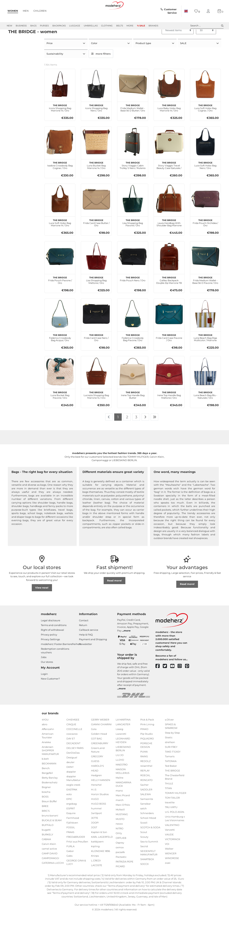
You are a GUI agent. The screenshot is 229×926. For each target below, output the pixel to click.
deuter (70, 774)
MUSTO (120, 831)
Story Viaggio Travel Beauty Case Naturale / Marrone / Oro (169, 177)
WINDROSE (172, 870)
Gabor (70, 863)
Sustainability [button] (55, 66)
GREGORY (97, 768)
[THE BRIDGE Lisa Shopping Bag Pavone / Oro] (132, 211)
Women (12, 10)
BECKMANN (49, 775)
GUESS (95, 773)
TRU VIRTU (171, 819)
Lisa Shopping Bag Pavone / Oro (132, 234)
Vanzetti (170, 841)
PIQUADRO (147, 750)
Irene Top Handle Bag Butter (133, 407)
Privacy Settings (50, 651)
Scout (143, 844)
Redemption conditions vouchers (55, 663)
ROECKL (145, 787)
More (129, 25)
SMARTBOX (147, 871)
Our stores (47, 674)
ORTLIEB (121, 850)
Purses (44, 25)
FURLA (70, 858)
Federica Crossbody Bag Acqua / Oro (60, 349)
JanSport (96, 825)
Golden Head (99, 746)
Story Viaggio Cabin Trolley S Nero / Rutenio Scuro (133, 177)
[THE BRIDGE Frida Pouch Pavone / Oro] (60, 269)
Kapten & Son (99, 844)
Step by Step (172, 744)
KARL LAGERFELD (102, 849)
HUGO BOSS (98, 815)
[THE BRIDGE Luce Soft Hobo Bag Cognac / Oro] (205, 96)
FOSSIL (70, 839)
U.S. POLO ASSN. (175, 824)
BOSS (45, 808)
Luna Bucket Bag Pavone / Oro (60, 407)
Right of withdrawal (52, 642)
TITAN (168, 800)
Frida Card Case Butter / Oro (96, 234)
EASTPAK (71, 801)
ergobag (71, 815)
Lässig (119, 741)
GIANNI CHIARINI (101, 736)
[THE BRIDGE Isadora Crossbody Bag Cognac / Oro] (60, 154)
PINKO (144, 741)
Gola (94, 741)
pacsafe (120, 864)
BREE (45, 818)
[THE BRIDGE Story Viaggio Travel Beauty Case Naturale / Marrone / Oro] (169, 154)
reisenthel (146, 778)
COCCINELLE (74, 741)
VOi (167, 856)
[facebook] (159, 678)
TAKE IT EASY (172, 763)
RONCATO (146, 792)
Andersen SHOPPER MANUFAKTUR (50, 763)
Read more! (114, 592)
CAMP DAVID (49, 865)
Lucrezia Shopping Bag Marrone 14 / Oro (96, 407)
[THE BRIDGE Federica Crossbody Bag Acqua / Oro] (60, 326)
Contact (83, 632)
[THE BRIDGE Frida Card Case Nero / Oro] (96, 326)
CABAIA (46, 851)
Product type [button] (143, 56)
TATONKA (170, 773)
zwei (167, 875)
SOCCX (144, 876)
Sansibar (145, 815)
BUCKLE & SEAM (51, 832)
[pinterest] (189, 678)
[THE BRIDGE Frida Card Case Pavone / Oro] (169, 326)
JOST (94, 839)
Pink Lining (147, 736)
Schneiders (147, 825)
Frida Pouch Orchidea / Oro (205, 234)
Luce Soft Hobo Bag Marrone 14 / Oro (60, 234)
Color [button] (94, 56)
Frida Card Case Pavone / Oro (169, 349)
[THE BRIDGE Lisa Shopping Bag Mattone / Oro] (96, 269)
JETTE (94, 830)
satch (143, 820)
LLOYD (120, 772)
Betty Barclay (50, 789)
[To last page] (154, 429)
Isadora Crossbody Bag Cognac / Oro (60, 177)
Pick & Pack (147, 731)
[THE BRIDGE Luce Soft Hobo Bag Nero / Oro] (205, 154)
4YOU (45, 731)
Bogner (46, 799)
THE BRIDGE (172, 782)
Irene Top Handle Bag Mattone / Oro (169, 407)
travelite (170, 814)
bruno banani (50, 827)
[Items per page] (206, 44)
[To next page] (145, 429)
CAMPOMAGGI (50, 870)
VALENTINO (172, 837)
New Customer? (50, 691)
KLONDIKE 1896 (100, 863)
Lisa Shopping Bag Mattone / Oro (96, 292)
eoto (69, 806)
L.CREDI (96, 872)
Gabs (69, 867)
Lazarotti (121, 746)
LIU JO (120, 767)
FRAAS (70, 844)
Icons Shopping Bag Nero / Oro (96, 119)
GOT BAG (96, 750)
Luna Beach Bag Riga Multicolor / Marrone (205, 349)
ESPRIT (70, 820)
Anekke (46, 754)
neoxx (119, 836)
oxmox (120, 859)
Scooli (143, 834)
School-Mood (148, 830)
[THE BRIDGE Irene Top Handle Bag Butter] (132, 383)
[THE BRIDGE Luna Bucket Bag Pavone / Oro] (60, 383)
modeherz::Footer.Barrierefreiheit (61, 656)
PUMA (144, 763)
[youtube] (174, 678)
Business (21, 25)
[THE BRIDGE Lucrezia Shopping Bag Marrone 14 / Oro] (96, 383)
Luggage (74, 25)
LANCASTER (123, 736)
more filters (101, 66)
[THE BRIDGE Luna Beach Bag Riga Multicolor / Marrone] (205, 326)
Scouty (144, 849)
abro (44, 736)
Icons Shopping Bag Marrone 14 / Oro (60, 119)
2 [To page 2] (127, 429)
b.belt (45, 770)
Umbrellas (91, 25)
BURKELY (47, 846)
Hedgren (96, 787)
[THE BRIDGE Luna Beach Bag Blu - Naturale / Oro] (205, 383)
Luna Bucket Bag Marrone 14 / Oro (96, 177)
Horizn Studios (100, 806)
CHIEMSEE (72, 731)
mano (119, 802)
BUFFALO (47, 837)
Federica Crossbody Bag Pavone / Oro (133, 349)
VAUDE (169, 846)
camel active (49, 860)
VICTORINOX (172, 851)
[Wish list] (197, 11)
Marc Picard (123, 807)
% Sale (141, 25)
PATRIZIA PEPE (124, 873)
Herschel (96, 796)
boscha (46, 804)
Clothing (107, 25)
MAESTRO (122, 776)
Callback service (88, 642)
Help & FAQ (86, 646)
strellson (170, 754)
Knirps (95, 867)
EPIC (69, 811)
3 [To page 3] (136, 429)
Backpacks (59, 25)
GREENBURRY (99, 755)
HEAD (94, 782)
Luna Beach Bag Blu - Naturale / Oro (205, 407)
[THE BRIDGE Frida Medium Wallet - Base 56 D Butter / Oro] (132, 96)
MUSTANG (122, 826)
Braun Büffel (49, 813)
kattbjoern (97, 853)
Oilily (119, 845)
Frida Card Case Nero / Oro (96, 349)
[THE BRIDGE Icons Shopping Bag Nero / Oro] (96, 96)
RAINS (144, 768)
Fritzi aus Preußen (77, 853)
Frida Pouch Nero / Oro (132, 291)
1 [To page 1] (118, 429)
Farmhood (72, 830)
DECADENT (73, 755)
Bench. (46, 780)
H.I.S (93, 801)
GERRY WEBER (100, 731)
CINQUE (71, 736)
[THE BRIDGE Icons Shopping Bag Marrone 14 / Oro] (60, 96)
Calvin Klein (49, 856)
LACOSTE (96, 877)
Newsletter (85, 656)
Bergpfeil (47, 785)
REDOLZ (145, 773)
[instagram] (181, 678)
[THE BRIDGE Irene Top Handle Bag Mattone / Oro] (169, 383)
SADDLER (146, 801)
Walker (169, 860)
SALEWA (145, 806)
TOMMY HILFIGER (175, 805)
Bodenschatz (49, 794)
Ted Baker (171, 778)
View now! (41, 600)
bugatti (46, 841)
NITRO (119, 840)
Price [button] (50, 56)
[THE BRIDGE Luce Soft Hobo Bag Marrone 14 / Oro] (60, 211)
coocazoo (72, 746)
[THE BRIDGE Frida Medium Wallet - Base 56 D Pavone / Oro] (205, 269)
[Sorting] (178, 44)
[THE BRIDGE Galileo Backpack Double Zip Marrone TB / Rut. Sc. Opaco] (169, 269)
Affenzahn (48, 741)
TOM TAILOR (172, 810)
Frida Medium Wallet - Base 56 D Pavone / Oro (205, 292)
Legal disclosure (50, 632)
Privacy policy (49, 646)
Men (26, 10)
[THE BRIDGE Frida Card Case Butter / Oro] (96, 211)
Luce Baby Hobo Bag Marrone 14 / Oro (169, 119)
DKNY (70, 779)
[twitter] (166, 678)
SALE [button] (183, 56)
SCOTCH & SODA (150, 839)
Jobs (43, 669)
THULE (169, 795)
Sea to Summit (149, 853)
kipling (95, 858)
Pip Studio (146, 746)
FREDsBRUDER (75, 849)
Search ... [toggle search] (207, 25)
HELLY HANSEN (100, 792)
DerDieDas (73, 765)
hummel (96, 820)
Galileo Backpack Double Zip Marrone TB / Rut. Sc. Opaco (169, 292)
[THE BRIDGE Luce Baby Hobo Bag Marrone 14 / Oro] (169, 96)
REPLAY (145, 782)
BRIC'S (46, 823)
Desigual (71, 769)
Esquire (71, 825)
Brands (153, 25)
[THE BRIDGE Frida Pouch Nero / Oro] (132, 269)
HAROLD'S (97, 778)
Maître (119, 789)
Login (44, 686)
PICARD (120, 878)
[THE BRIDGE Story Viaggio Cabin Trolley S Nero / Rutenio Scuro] (132, 154)
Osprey (120, 855)
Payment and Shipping (93, 651)
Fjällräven (72, 834)
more (127, 642)
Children (40, 10)
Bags (33, 25)
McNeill (120, 821)
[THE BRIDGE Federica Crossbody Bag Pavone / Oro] (132, 326)
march (120, 812)
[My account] (209, 11)
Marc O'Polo (123, 817)
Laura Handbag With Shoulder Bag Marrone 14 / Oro (169, 234)
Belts (119, 25)
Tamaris (169, 768)
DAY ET (70, 750)
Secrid (144, 858)
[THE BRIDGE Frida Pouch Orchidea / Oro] (205, 211)
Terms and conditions (53, 637)
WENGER (170, 865)
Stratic (168, 749)
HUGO (95, 811)
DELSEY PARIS (75, 760)
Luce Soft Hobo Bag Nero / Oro (205, 177)
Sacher (144, 796)
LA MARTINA (123, 731)
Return (83, 637)
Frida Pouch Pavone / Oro (60, 292)
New (9, 25)
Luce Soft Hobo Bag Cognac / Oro (205, 119)
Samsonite (146, 811)
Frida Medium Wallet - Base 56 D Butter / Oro (132, 119)
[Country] (186, 11)
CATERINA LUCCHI (53, 875)
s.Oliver (169, 731)
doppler (71, 784)
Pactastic (121, 869)
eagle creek (73, 796)
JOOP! (95, 834)
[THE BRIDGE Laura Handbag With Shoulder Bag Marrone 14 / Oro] (169, 211)
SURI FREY (171, 759)
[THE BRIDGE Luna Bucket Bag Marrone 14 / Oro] (96, 154)
